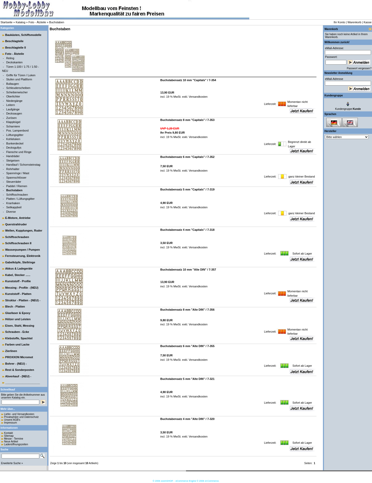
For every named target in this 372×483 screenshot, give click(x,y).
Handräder (13, 156)
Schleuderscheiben (18, 87)
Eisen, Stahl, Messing (19, 325)
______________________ (22, 382)
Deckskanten (14, 62)
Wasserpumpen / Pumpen (22, 249)
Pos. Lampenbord (17, 130)
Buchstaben (56, 22)
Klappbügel (13, 122)
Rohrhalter (12, 169)
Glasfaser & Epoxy (17, 313)
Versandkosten (198, 96)
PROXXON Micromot (19, 357)
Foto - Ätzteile (37, 22)
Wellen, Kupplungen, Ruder (23, 230)
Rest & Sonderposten (19, 369)
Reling (10, 58)
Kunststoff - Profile (18, 281)
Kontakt (8, 433)
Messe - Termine (13, 438)
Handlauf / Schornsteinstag (23, 164)
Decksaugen (14, 113)
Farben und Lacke (17, 344)
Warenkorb (354, 22)
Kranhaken (13, 203)
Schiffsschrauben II (18, 243)
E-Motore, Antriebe (17, 217)
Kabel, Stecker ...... (17, 275)
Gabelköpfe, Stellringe (20, 262)
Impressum (10, 422)
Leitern (10, 104)
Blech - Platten (15, 306)
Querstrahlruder (16, 224)
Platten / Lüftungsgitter (20, 198)
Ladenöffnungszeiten (16, 444)
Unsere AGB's (12, 419)
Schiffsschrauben (17, 194)
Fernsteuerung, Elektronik (22, 255)
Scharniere (13, 126)
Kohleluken (13, 139)
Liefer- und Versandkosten (19, 414)
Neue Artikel (11, 441)
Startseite (6, 22)
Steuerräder (13, 181)
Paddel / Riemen (16, 186)
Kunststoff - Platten (18, 293)
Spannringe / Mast (17, 173)
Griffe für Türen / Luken (20, 75)
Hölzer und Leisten (17, 319)
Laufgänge (13, 109)
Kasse (367, 22)
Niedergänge (14, 100)
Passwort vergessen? (359, 68)
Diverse (11, 211)
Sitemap (9, 435)
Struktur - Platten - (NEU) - (22, 300)
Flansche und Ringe (19, 152)
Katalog (20, 22)
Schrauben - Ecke (17, 331)
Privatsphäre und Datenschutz (21, 417)
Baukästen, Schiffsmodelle (23, 34)
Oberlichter (13, 96)
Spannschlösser (16, 177)
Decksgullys (13, 147)
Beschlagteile (14, 41)
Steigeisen (12, 160)
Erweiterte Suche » (12, 463)
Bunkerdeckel (15, 143)
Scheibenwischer (17, 92)
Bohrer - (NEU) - (16, 363)
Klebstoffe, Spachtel (19, 338)
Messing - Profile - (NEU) (21, 287)
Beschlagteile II (15, 47)
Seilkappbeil (13, 207)
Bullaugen (12, 83)
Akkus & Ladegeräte (19, 268)
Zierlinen (11, 350)
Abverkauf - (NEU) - (18, 376)
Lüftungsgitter (15, 134)
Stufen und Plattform (19, 79)
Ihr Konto (339, 22)
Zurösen (11, 117)
